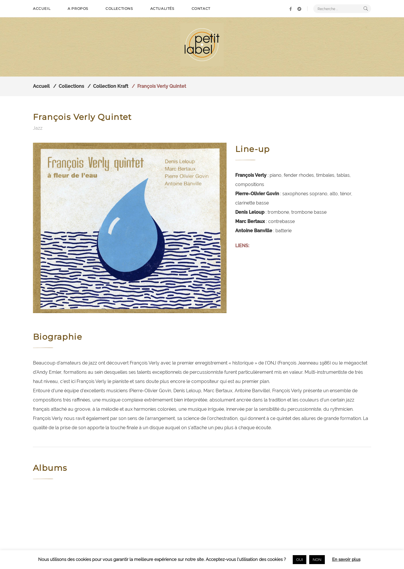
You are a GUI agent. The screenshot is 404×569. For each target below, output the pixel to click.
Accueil (41, 8)
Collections (119, 8)
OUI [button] (299, 559)
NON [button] (317, 559)
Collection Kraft (110, 86)
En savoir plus (346, 559)
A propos (78, 8)
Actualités (162, 8)
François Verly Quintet (161, 86)
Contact (201, 8)
